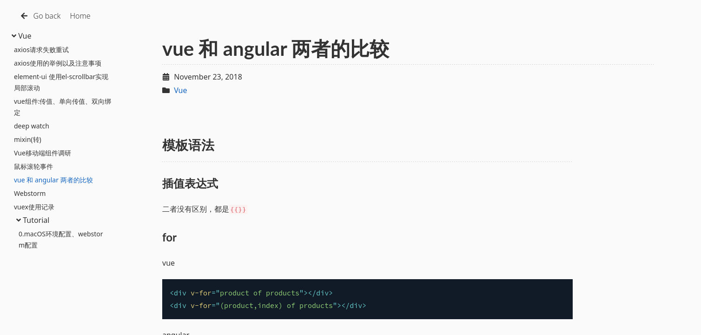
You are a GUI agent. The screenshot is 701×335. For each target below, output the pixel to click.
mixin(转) (27, 139)
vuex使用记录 (34, 206)
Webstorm (30, 193)
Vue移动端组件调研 (42, 152)
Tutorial (32, 220)
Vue (22, 36)
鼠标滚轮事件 (33, 166)
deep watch (31, 125)
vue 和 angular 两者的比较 (53, 179)
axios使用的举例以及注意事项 (57, 63)
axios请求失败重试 (41, 49)
